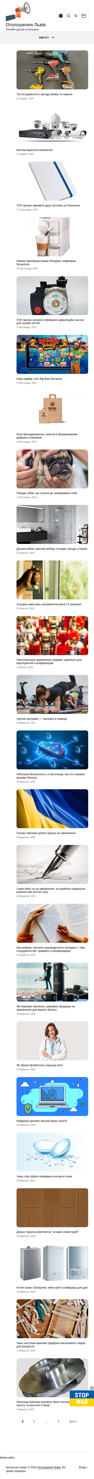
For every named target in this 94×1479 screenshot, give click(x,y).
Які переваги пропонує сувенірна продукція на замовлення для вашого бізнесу (46, 1008)
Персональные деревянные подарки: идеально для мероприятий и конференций (49, 661)
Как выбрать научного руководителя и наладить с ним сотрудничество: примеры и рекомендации (51, 949)
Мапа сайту (7, 1457)
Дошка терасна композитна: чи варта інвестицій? (47, 1231)
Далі (73, 1421)
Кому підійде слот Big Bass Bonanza (39, 378)
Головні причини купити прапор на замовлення (46, 833)
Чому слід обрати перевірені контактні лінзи (44, 1176)
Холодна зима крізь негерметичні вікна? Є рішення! (49, 604)
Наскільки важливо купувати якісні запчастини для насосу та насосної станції (48, 1403)
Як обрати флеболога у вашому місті (40, 1065)
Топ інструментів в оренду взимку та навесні (44, 94)
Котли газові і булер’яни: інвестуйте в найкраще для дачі (52, 1287)
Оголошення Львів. (49, 1467)
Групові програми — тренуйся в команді (42, 718)
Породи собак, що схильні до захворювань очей (47, 493)
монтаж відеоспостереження (35, 150)
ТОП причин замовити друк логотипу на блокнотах (48, 205)
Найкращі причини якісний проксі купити (42, 1120)
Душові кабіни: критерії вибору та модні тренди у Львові (52, 548)
